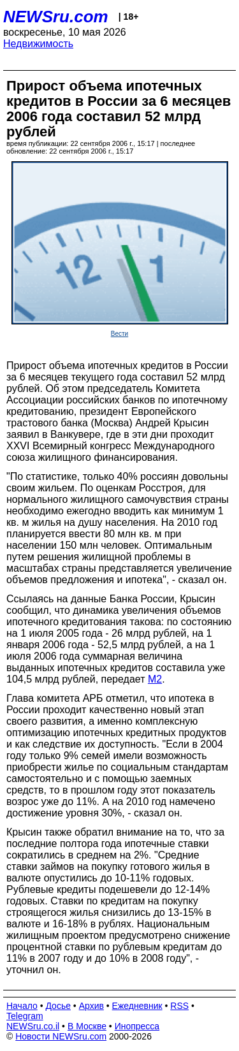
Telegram (24, 1016)
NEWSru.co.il (32, 1026)
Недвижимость (38, 43)
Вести (119, 333)
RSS (179, 1006)
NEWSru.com (55, 16)
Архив (91, 1006)
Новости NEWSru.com (60, 1036)
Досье (58, 1006)
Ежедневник (137, 1006)
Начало (22, 1006)
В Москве (87, 1026)
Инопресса (137, 1026)
